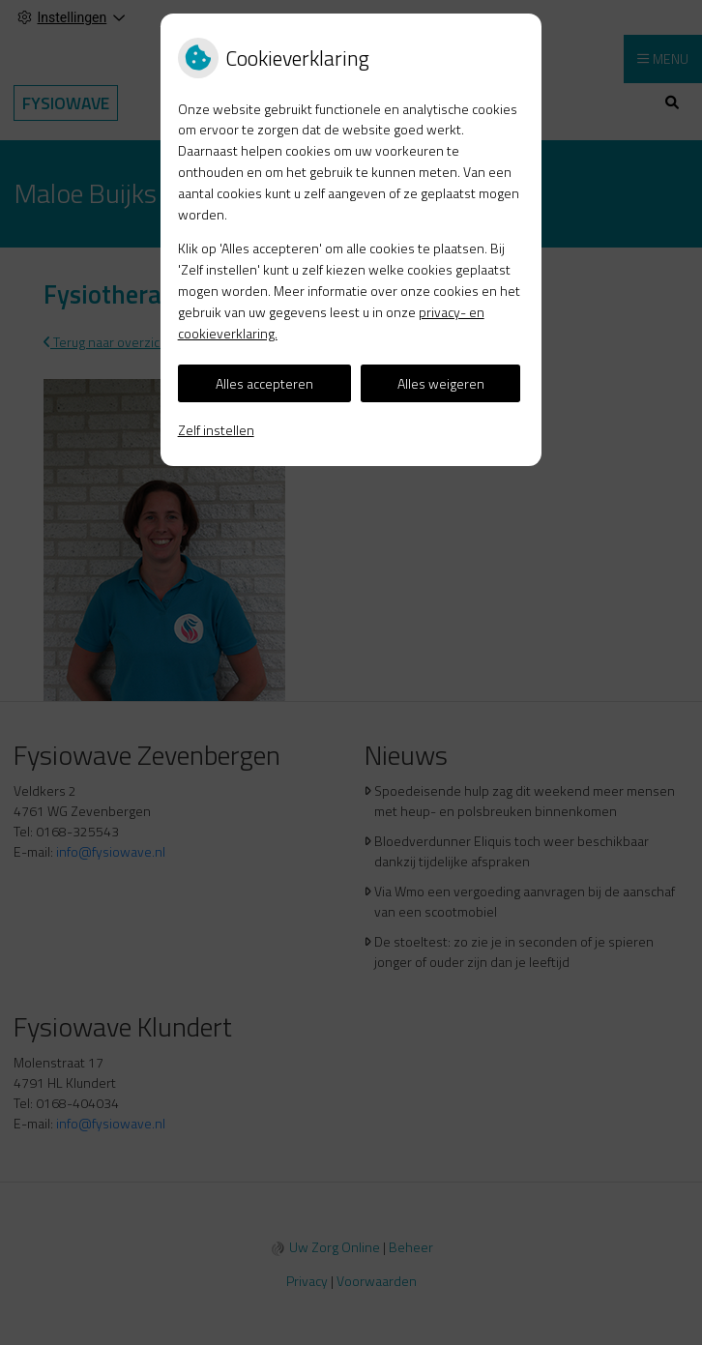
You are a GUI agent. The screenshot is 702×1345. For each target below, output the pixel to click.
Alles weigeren (440, 383)
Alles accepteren (264, 383)
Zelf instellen (216, 430)
